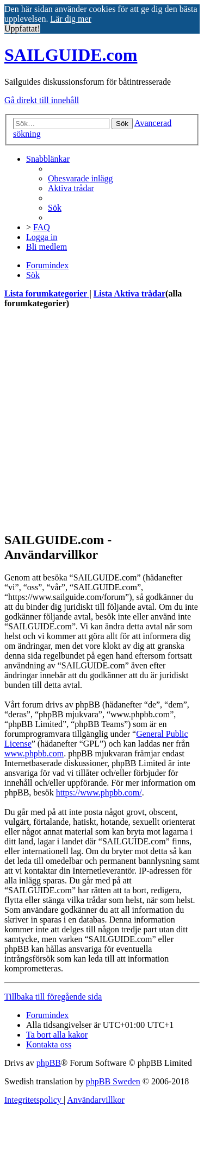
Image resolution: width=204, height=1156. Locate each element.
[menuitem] (80, 178)
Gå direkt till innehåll (41, 100)
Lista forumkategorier (46, 293)
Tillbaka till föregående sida (53, 996)
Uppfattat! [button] (22, 28)
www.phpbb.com (34, 753)
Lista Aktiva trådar (129, 293)
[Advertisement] (102, 420)
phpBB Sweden (113, 1081)
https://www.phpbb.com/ (99, 792)
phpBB (48, 1062)
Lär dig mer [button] (70, 18)
